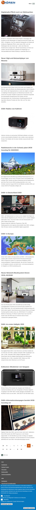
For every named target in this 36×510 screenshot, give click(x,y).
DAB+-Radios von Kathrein (11, 109)
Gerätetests (4, 464)
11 (33, 446)
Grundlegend (7, 495)
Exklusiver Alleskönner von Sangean (15, 367)
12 (3, 450)
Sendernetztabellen (6, 474)
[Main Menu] (31, 3)
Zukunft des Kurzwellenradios (8, 483)
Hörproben (4, 469)
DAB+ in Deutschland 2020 (11, 193)
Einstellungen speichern (6, 504)
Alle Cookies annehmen (29, 508)
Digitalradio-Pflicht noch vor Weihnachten (17, 12)
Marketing (6, 499)
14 (11, 450)
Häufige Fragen (5, 467)
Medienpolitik (4, 472)
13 (7, 450)
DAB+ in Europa (7, 234)
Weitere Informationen (13, 492)
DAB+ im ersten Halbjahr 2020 (12, 324)
